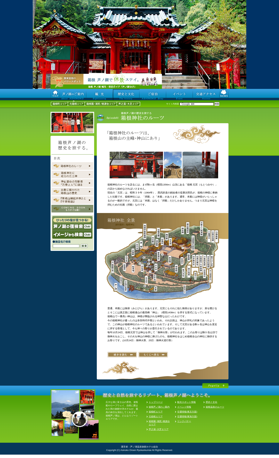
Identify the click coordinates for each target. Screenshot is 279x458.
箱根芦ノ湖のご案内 (159, 407)
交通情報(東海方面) (187, 416)
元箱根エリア (156, 416)
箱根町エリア (156, 411)
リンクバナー (184, 421)
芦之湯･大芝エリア (159, 429)
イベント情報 (184, 407)
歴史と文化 (211, 402)
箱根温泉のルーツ (215, 407)
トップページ (156, 402)
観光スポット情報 (186, 402)
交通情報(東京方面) (187, 411)
